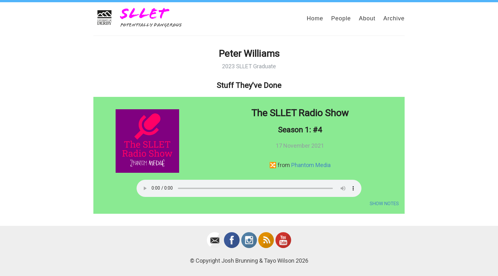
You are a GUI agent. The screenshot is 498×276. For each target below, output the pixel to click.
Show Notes (384, 203)
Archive (394, 18)
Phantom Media (311, 165)
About (367, 18)
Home (315, 18)
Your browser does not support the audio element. (249, 188)
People (341, 18)
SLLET (143, 13)
